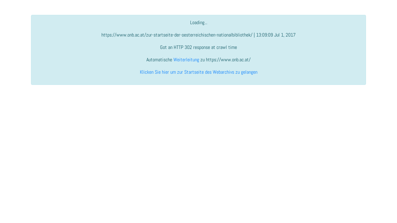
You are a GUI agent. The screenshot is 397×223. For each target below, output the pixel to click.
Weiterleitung (186, 59)
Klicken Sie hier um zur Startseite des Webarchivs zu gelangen (198, 72)
